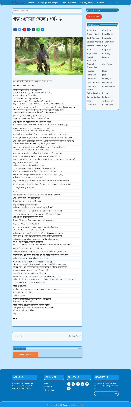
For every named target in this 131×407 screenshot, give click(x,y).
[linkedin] (82, 384)
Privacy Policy (49, 390)
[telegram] (78, 384)
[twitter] (87, 384)
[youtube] (112, 2)
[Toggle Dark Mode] (115, 2)
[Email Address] (104, 393)
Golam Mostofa (77, 405)
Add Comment (26, 354)
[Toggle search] (117, 3)
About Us (47, 383)
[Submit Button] (115, 393)
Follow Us (94, 16)
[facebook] (108, 2)
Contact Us (48, 387)
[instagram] (110, 2)
